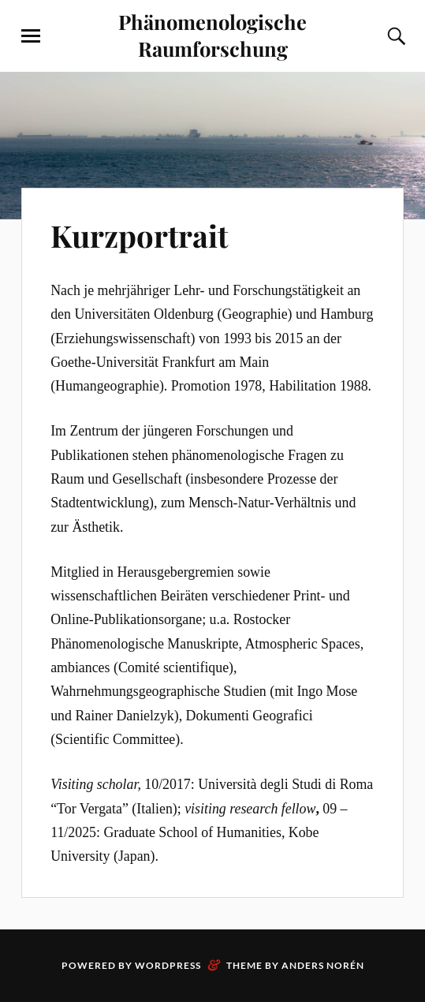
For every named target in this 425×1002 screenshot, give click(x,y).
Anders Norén (322, 965)
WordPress (168, 965)
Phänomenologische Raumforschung (212, 35)
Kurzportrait (139, 235)
